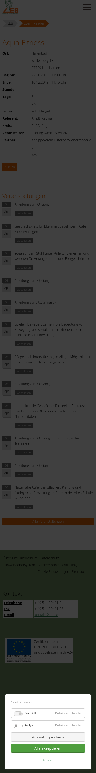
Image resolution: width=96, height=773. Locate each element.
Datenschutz (48, 760)
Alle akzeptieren (48, 748)
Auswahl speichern (48, 737)
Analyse (29, 725)
